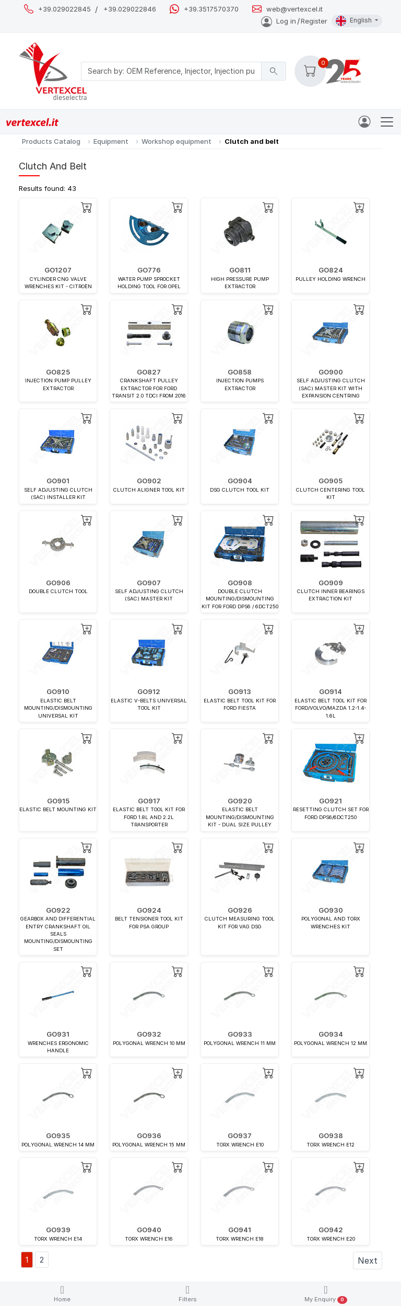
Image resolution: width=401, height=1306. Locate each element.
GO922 (58, 910)
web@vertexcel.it (294, 9)
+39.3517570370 (211, 9)
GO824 (331, 270)
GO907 (149, 582)
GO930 (331, 910)
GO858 (240, 372)
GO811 (240, 270)
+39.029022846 (129, 9)
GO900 (331, 372)
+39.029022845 (64, 9)
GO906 (58, 582)
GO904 (240, 480)
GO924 (149, 910)
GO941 (239, 1229)
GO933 (240, 1034)
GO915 (58, 801)
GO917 (149, 801)
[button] (310, 71)
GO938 (331, 1135)
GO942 (331, 1229)
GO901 (57, 480)
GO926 (240, 910)
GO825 (58, 372)
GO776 (149, 270)
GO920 (240, 801)
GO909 (331, 582)
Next (368, 1260)
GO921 (330, 801)
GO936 (149, 1135)
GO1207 (58, 270)
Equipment (110, 141)
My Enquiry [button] (325, 1294)
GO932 (149, 1034)
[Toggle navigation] (387, 122)
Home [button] (62, 1294)
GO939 (58, 1229)
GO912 (148, 691)
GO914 (330, 691)
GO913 (239, 691)
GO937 (240, 1135)
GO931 (57, 1034)
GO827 (149, 372)
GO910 (57, 691)
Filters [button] (188, 1294)
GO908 (240, 582)
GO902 (149, 480)
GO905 (331, 480)
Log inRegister (294, 21)
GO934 (331, 1034)
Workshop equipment (176, 141)
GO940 (149, 1229)
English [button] (354, 21)
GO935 (58, 1135)
